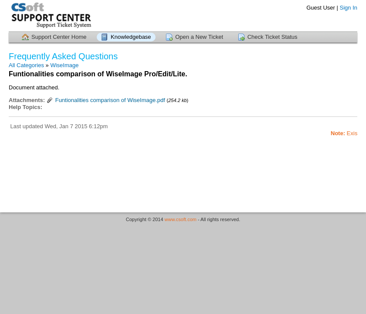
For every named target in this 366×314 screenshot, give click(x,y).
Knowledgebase (131, 37)
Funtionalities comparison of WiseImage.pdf (110, 100)
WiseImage (64, 65)
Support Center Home (58, 37)
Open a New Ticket (199, 37)
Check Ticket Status (272, 37)
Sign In (348, 7)
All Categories (26, 65)
